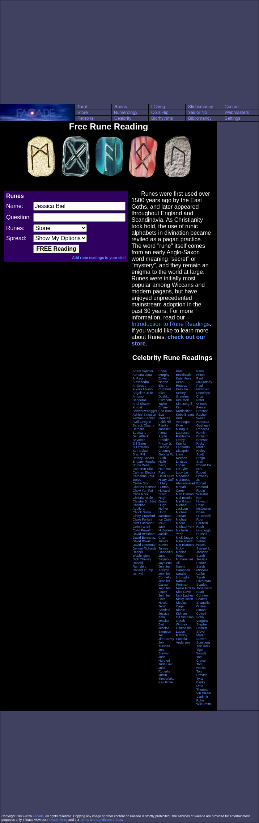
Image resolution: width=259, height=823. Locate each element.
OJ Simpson (185, 617)
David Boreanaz (144, 537)
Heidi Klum (166, 476)
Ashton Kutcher (143, 418)
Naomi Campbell (183, 568)
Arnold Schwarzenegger (144, 409)
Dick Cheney (141, 559)
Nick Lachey (185, 595)
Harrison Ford (164, 470)
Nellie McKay (185, 588)
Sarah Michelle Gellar (202, 570)
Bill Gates (139, 443)
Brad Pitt (138, 454)
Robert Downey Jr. (202, 476)
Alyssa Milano (142, 389)
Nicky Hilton (184, 599)
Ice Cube (164, 519)
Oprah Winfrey (181, 622)
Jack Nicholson (165, 528)
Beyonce (138, 440)
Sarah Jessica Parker (201, 559)
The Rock (203, 646)
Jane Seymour (164, 557)
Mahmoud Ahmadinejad (185, 481)
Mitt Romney (185, 545)
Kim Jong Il (184, 404)
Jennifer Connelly (164, 575)
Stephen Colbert (202, 626)
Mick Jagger (185, 537)
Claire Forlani (142, 519)
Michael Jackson (182, 506)
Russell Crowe (201, 535)
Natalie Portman (182, 582)
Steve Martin (200, 633)
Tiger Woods (201, 651)
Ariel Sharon (141, 404)
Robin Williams (202, 492)
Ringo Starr (200, 459)
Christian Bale (142, 498)
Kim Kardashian (184, 409)
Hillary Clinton (163, 485)
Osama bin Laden (184, 629)
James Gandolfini (165, 550)
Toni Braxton (202, 673)
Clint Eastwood (143, 523)
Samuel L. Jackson (203, 550)
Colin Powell (141, 530)
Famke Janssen (164, 427)
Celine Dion (140, 483)
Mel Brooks (184, 498)
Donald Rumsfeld (139, 564)
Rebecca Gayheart (203, 423)
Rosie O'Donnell (203, 514)
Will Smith (203, 704)
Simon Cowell (201, 611)
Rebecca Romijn (202, 430)
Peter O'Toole (201, 402)
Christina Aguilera (138, 506)
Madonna (183, 476)
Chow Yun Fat (142, 490)
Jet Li (162, 635)
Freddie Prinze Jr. (165, 441)
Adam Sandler (142, 371)
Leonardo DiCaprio (183, 449)
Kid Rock (182, 400)
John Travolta (164, 644)
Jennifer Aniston (164, 568)
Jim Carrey (166, 639)
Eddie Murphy (163, 373)
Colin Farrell (141, 527)
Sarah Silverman (203, 579)
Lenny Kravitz (181, 441)
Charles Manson (144, 487)
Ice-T (162, 523)
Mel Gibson (184, 501)
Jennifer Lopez (164, 590)
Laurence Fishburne (183, 434)
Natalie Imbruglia (182, 575)
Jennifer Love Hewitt (164, 599)
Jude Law (165, 664)
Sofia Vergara (202, 619)
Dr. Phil (137, 574)
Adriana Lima (142, 375)
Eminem (164, 407)
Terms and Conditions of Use (101, 820)
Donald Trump (142, 570)
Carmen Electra (143, 472)
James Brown (163, 543)
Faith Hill (164, 422)
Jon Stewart (164, 651)
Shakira (202, 599)
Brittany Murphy (143, 461)
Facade (38, 816)
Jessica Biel (163, 622)
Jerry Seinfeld (164, 608)
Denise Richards (144, 548)
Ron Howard (202, 499)
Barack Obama (143, 425)
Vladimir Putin (202, 698)
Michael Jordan (181, 514)
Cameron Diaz (142, 469)
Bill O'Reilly (140, 447)
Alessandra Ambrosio (140, 383)
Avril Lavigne (141, 422)
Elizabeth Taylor (165, 402)
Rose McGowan (203, 506)
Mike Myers (184, 541)
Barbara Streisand (139, 430)
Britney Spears (143, 458)
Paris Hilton (200, 373)
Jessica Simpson (164, 629)
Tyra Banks (200, 680)
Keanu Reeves (181, 383)
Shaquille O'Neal (203, 604)
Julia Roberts (164, 669)
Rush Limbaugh (203, 528)
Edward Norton (164, 380)
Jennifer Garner (164, 582)
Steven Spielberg (203, 640)
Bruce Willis (140, 465)
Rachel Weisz (201, 416)
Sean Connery (202, 593)
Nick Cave (183, 592)
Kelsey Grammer (183, 394)
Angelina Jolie (142, 393)
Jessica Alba (163, 615)
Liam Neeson (181, 456)
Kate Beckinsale (184, 373)
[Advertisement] (129, 52)
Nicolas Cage (181, 604)
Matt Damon (185, 494)
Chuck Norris (141, 512)
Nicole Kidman (181, 611)
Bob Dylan (140, 451)
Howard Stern (164, 492)
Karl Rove (165, 682)
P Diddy (181, 635)
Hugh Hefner (163, 506)
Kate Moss (183, 378)
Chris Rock (140, 494)
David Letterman (144, 545)
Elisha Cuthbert (164, 387)
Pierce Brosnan (202, 409)
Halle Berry (162, 463)
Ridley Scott (200, 452)
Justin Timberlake (166, 676)
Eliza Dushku (164, 394)
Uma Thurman (202, 687)
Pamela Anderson (183, 640)
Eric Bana (165, 411)
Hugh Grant (162, 499)
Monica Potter (181, 553)
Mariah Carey (181, 488)
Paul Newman (202, 387)
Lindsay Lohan (181, 463)
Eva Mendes (164, 416)
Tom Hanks (201, 666)
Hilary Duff (166, 480)
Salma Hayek (201, 543)
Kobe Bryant (185, 414)
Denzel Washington (140, 553)
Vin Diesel (203, 693)
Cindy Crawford (143, 516)
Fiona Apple (162, 434)
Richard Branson (202, 438)
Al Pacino (139, 378)
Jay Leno (165, 563)
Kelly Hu (182, 389)
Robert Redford (202, 485)
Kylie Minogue (182, 427)
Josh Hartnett (164, 658)
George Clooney (164, 449)
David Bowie (141, 541)
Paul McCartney (204, 380)
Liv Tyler (182, 469)
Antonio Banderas (139, 398)
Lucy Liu (182, 472)
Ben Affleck (140, 436)
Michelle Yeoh (182, 532)
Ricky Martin (200, 445)
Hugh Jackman (164, 514)
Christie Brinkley (144, 501)
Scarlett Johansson (204, 586)
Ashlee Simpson (144, 414)
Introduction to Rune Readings (170, 324)
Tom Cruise (201, 658)
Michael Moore (181, 521)
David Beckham (143, 534)
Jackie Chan (163, 535)
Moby (180, 548)
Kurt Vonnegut (183, 420)
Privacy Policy (57, 820)
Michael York (185, 527)
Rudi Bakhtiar (202, 521)
